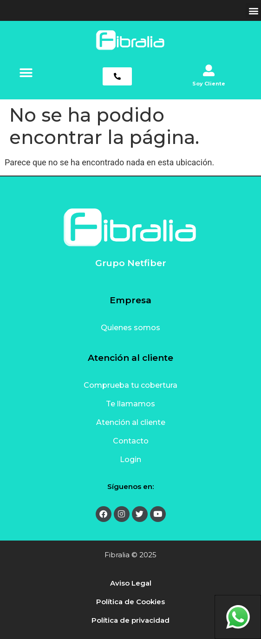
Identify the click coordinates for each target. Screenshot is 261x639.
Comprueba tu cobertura (130, 385)
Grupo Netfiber (130, 263)
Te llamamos (130, 403)
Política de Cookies (130, 601)
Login (130, 459)
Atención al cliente (130, 422)
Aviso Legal (130, 583)
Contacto (131, 441)
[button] (253, 10)
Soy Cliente (208, 83)
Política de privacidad (130, 620)
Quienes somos (130, 327)
